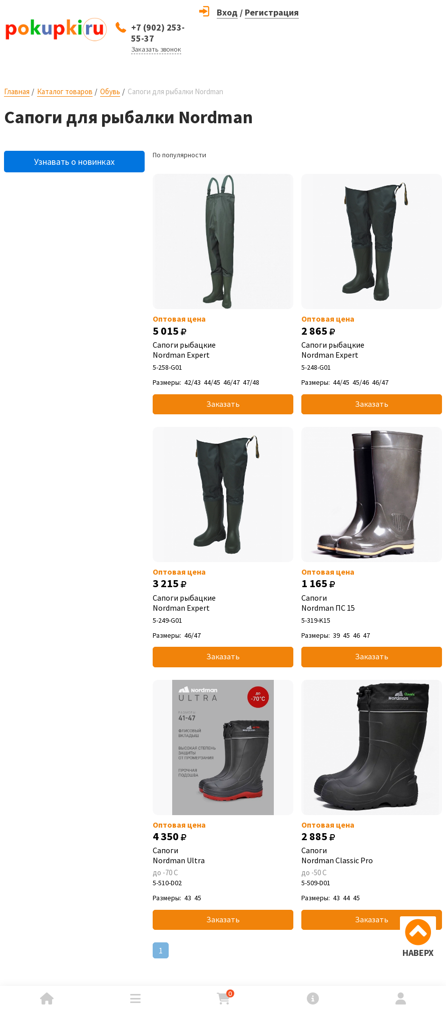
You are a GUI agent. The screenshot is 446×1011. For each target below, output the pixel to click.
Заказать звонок (156, 49)
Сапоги (371, 603)
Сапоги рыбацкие (223, 350)
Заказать (223, 404)
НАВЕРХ (417, 952)
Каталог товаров (65, 91)
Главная (17, 91)
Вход (227, 12)
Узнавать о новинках (74, 161)
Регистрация (272, 12)
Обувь (110, 91)
